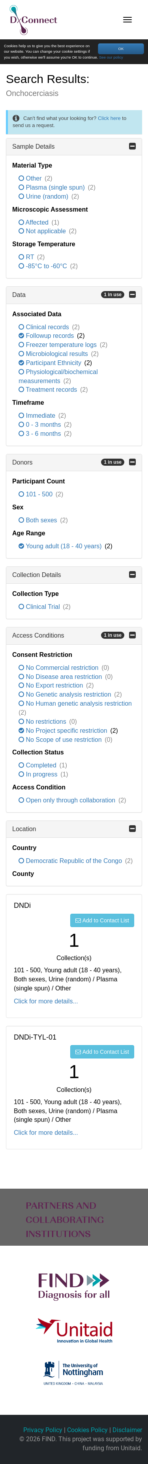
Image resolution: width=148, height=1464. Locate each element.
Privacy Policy (42, 1430)
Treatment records (49, 389)
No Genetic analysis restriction (66, 694)
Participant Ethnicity (51, 363)
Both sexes (39, 520)
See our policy (111, 57)
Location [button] (74, 829)
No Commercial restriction (59, 667)
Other (31, 178)
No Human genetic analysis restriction (75, 703)
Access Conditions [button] (74, 635)
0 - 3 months (41, 424)
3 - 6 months (41, 433)
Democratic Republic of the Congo (71, 860)
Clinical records (45, 327)
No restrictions (43, 721)
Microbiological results (54, 353)
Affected (34, 222)
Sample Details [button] (74, 146)
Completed (38, 765)
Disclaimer (127, 1430)
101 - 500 (36, 494)
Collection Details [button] (74, 575)
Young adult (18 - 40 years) (61, 546)
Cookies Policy (87, 1430)
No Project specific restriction (64, 730)
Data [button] (74, 295)
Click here (109, 118)
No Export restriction (52, 685)
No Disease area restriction (61, 676)
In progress (39, 774)
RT (27, 257)
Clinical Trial (40, 606)
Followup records (47, 335)
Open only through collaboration (68, 800)
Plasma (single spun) (52, 187)
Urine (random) (44, 196)
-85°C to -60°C (44, 266)
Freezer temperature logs (59, 344)
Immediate (38, 415)
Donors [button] (74, 462)
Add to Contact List (102, 920)
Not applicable (43, 231)
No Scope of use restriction (61, 739)
